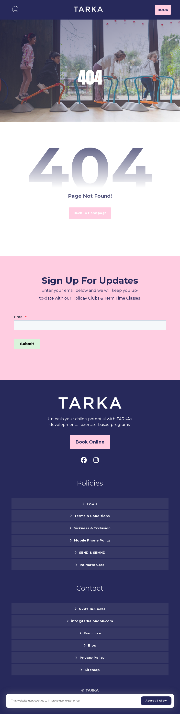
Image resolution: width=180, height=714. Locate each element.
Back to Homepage (89, 213)
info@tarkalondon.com (92, 621)
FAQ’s (92, 504)
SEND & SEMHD (92, 552)
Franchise (92, 633)
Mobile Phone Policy (92, 540)
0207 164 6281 (92, 609)
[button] (15, 9)
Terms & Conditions (92, 516)
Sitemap (92, 670)
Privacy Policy (92, 658)
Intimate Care (92, 565)
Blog (92, 645)
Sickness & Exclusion (92, 528)
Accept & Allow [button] (156, 700)
